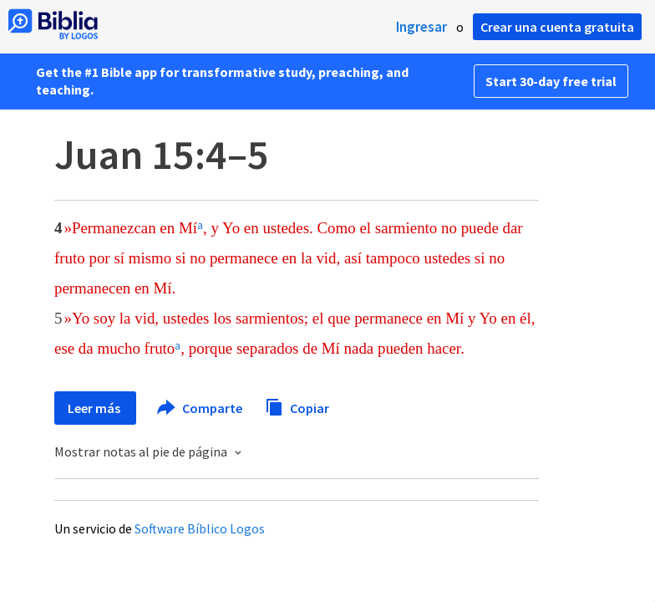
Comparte (200, 408)
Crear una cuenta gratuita (557, 26)
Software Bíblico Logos (200, 528)
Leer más (95, 408)
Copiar (297, 406)
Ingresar (421, 27)
